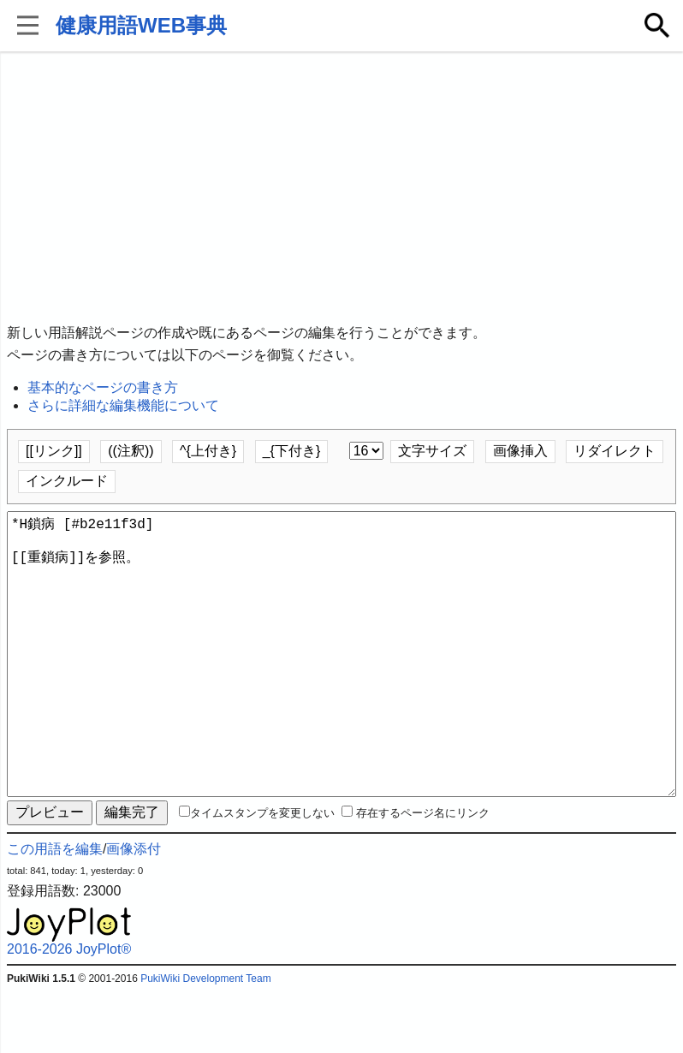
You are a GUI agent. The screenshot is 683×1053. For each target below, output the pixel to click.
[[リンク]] (54, 450)
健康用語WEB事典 (141, 25)
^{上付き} (208, 450)
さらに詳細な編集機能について (123, 405)
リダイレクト (614, 450)
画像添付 (133, 910)
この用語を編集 (55, 910)
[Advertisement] (341, 188)
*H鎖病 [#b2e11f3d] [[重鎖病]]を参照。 (341, 685)
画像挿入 (520, 450)
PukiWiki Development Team (205, 1040)
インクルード (67, 480)
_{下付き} (292, 450)
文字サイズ (432, 450)
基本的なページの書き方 (102, 387)
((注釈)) (130, 450)
